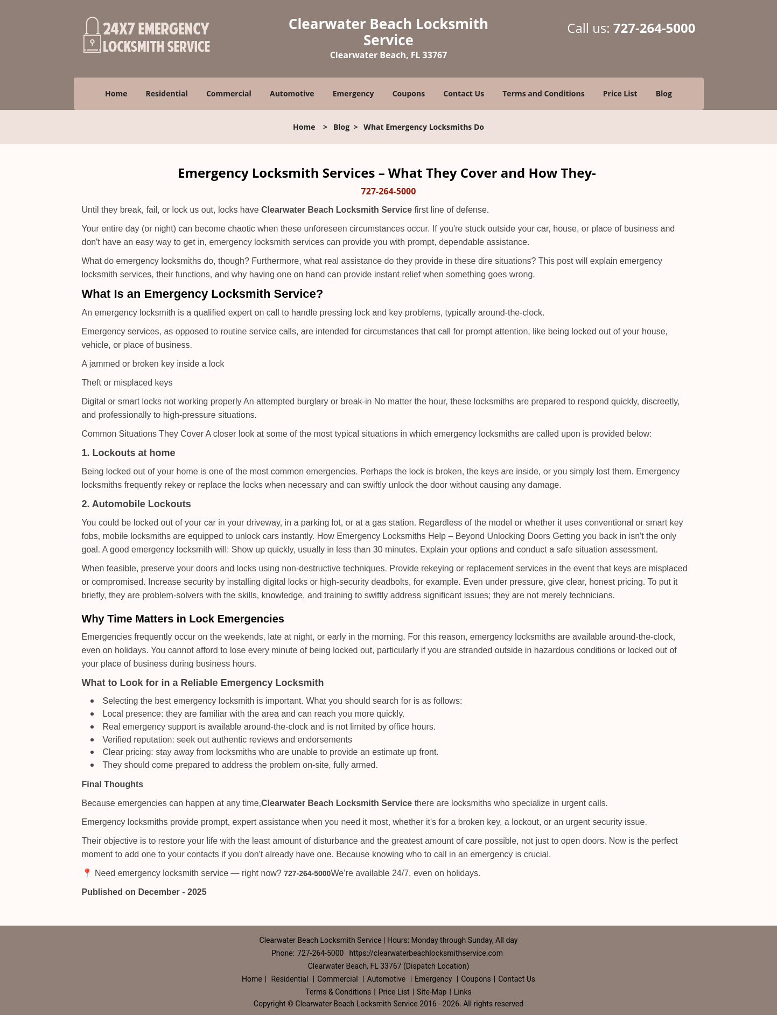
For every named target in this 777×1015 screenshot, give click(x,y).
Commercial (228, 93)
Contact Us (463, 93)
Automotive (292, 93)
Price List (620, 93)
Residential (167, 93)
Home (116, 93)
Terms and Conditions (543, 93)
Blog (664, 93)
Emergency (353, 93)
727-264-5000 (654, 28)
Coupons (409, 93)
